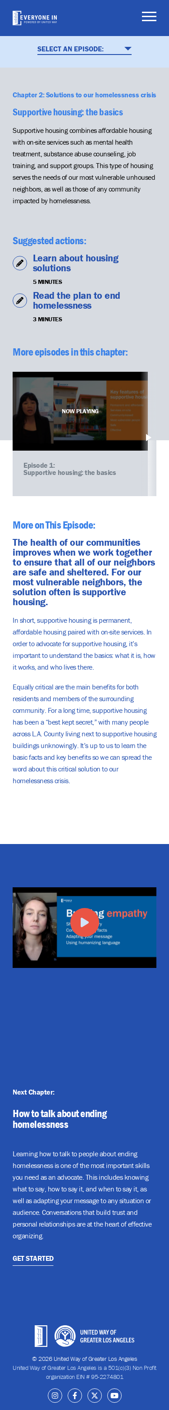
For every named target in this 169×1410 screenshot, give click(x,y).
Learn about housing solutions (76, 263)
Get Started (33, 1258)
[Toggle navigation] (149, 18)
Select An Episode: (84, 48)
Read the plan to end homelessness (76, 300)
